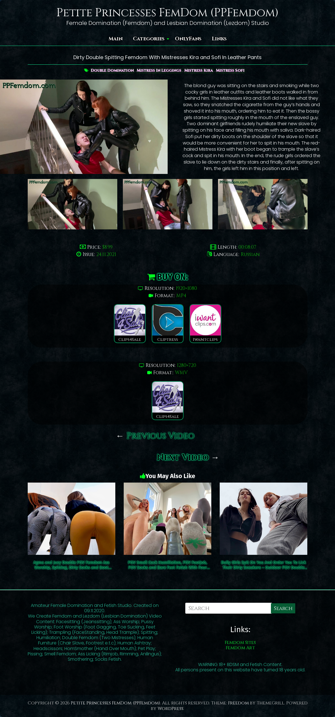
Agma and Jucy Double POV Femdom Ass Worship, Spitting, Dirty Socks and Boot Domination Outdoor (71, 565)
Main (116, 38)
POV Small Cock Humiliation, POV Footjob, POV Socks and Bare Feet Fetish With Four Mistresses (167, 565)
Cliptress (167, 324)
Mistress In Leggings (159, 70)
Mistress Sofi (231, 70)
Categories (149, 38)
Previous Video (155, 436)
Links (219, 38)
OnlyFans (188, 38)
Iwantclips (205, 324)
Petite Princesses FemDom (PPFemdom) (168, 12)
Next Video (188, 457)
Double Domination (111, 70)
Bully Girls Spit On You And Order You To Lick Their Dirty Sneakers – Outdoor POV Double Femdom (263, 565)
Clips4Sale (129, 324)
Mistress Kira (199, 70)
